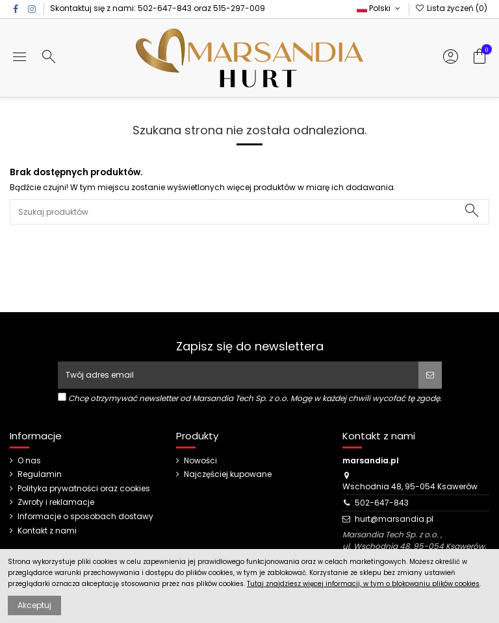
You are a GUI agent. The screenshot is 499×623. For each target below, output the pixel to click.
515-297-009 (239, 8)
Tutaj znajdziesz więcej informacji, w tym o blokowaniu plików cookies (363, 584)
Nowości (200, 461)
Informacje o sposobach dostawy (85, 516)
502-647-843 (165, 8)
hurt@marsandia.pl (394, 518)
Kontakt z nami (47, 531)
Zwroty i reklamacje (56, 502)
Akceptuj (34, 605)
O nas (29, 461)
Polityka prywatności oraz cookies (84, 488)
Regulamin (40, 474)
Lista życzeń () (451, 8)
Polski (379, 8)
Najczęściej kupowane (228, 474)
